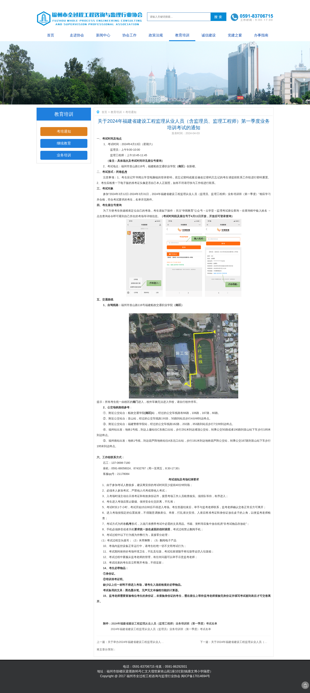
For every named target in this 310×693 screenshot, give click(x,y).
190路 (164, 418)
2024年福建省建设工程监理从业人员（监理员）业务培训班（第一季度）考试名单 (161, 629)
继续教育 (64, 143)
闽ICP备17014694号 (195, 676)
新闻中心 (103, 35)
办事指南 (261, 35)
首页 (50, 35)
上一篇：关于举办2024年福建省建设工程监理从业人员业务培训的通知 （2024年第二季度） (153, 642)
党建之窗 (235, 35)
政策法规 (156, 35)
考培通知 (64, 131)
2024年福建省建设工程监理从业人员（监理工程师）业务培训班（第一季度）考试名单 (164, 623)
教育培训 (182, 35)
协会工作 (129, 35)
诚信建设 (208, 35)
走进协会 (77, 35)
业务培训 (64, 155)
